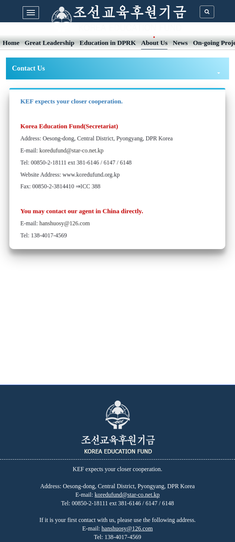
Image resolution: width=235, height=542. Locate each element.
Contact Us (116, 69)
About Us (154, 42)
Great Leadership (49, 42)
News (180, 42)
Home (11, 42)
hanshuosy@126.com (66, 222)
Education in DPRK (107, 42)
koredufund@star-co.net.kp (72, 151)
